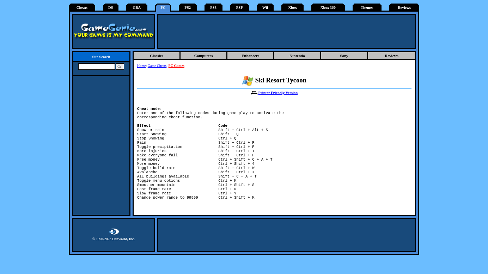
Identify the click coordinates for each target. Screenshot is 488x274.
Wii (265, 8)
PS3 (213, 8)
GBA (137, 8)
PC (162, 8)
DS (110, 8)
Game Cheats (157, 66)
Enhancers (250, 56)
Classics (156, 56)
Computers (203, 56)
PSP (239, 8)
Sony (344, 56)
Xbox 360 (328, 8)
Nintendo (297, 56)
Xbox (292, 8)
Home (141, 66)
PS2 (187, 8)
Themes (367, 8)
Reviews (404, 8)
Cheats (82, 8)
